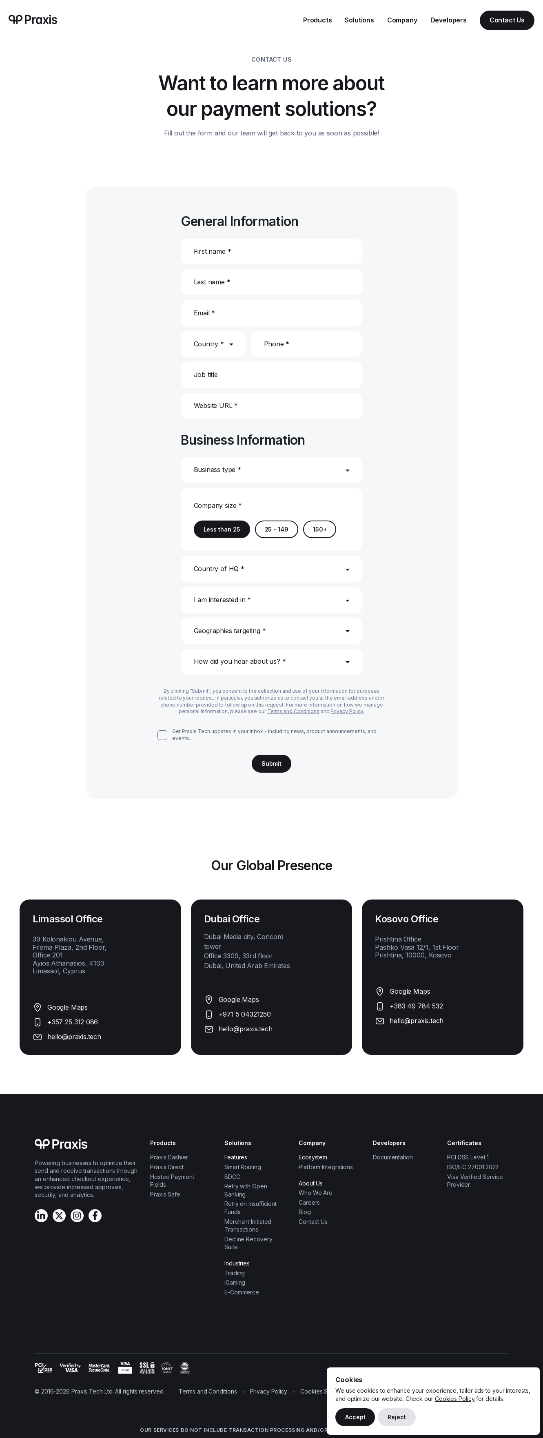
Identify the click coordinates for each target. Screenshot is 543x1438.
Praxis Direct (167, 1166)
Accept (355, 1417)
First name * (212, 251)
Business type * (217, 469)
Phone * (277, 344)
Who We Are (315, 1192)
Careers (309, 1202)
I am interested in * (222, 600)
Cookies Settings (323, 1391)
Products (317, 20)
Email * (204, 313)
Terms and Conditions (293, 711)
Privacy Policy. (347, 711)
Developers (448, 20)
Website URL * (216, 405)
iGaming (234, 1282)
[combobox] (195, 488)
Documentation (393, 1157)
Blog (305, 1211)
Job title (206, 374)
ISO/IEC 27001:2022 (473, 1166)
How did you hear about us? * (240, 661)
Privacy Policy (269, 1391)
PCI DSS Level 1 (468, 1157)
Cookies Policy (455, 1398)
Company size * (218, 505)
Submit (271, 763)
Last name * (212, 282)
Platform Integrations (326, 1166)
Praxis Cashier (169, 1157)
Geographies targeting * (230, 631)
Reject (397, 1417)
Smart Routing (242, 1166)
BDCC (232, 1176)
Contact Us (507, 20)
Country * (209, 344)
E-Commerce (241, 1292)
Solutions (359, 20)
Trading (234, 1273)
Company (402, 20)
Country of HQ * (219, 569)
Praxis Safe (165, 1194)
